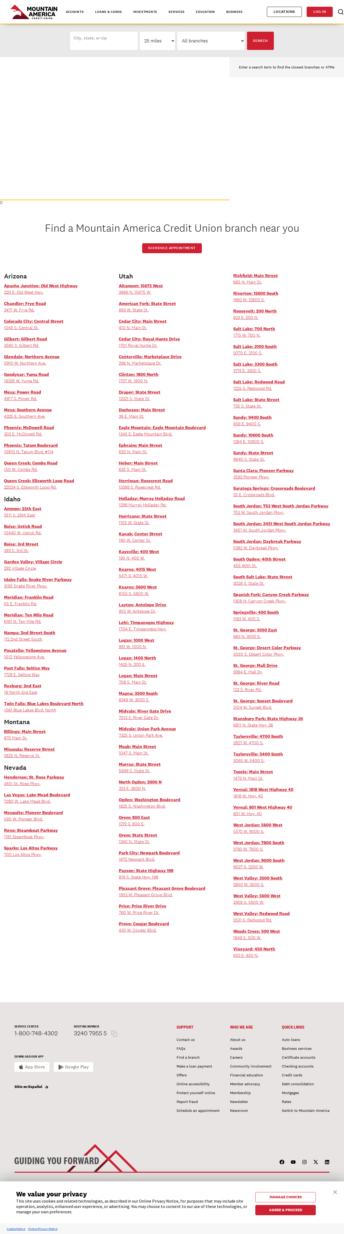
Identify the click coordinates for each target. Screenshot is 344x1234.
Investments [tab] (145, 12)
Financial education (246, 1075)
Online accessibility (193, 1083)
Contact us (186, 1039)
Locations (284, 11)
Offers (182, 1075)
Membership (240, 1092)
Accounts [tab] (75, 12)
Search (260, 40)
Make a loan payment (194, 1066)
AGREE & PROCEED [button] (285, 1209)
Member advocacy (245, 1083)
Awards (236, 1048)
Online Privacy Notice (43, 1229)
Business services (297, 1048)
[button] (335, 1191)
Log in (319, 11)
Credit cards (292, 1075)
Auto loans (291, 1039)
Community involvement (250, 1066)
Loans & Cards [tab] (108, 12)
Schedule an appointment (198, 1110)
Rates (286, 1101)
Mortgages (290, 1092)
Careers (236, 1057)
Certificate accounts (299, 1057)
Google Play (77, 1067)
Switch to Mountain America (305, 1110)
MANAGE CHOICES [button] (286, 1197)
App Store (35, 1067)
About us (237, 1039)
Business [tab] (234, 12)
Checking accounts (298, 1066)
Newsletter (239, 1101)
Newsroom (239, 1110)
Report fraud (187, 1101)
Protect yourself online (196, 1092)
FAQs (181, 1048)
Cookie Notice (16, 1229)
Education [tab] (205, 12)
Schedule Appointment (172, 248)
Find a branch (188, 1057)
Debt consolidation (298, 1083)
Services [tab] (177, 12)
